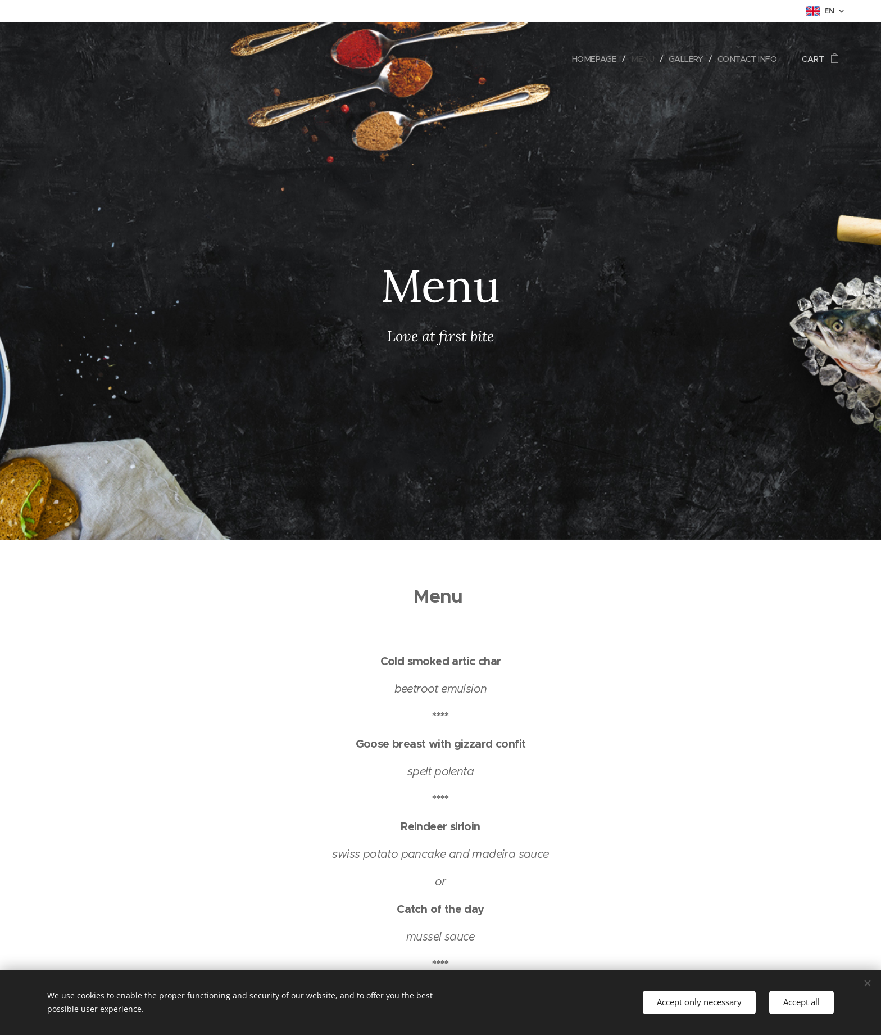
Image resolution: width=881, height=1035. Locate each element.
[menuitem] (588, 59)
